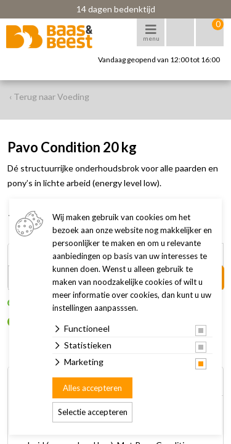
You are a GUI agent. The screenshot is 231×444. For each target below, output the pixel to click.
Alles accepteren (92, 388)
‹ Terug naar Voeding (49, 96)
